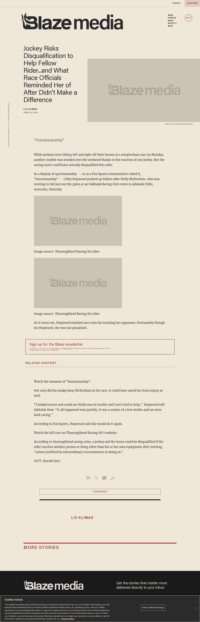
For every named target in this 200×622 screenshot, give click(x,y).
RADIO (171, 21)
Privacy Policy (55, 349)
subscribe (191, 3)
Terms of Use (67, 349)
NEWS (170, 15)
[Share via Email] (104, 479)
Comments (100, 493)
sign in (176, 3)
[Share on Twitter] (95, 479)
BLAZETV (172, 23)
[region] (100, 608)
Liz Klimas (32, 109)
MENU (188, 18)
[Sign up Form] (150, 348)
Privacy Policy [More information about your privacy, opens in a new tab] (67, 619)
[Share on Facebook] (86, 479)
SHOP (170, 26)
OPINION (172, 18)
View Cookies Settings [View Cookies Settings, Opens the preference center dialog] (153, 608)
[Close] (195, 608)
